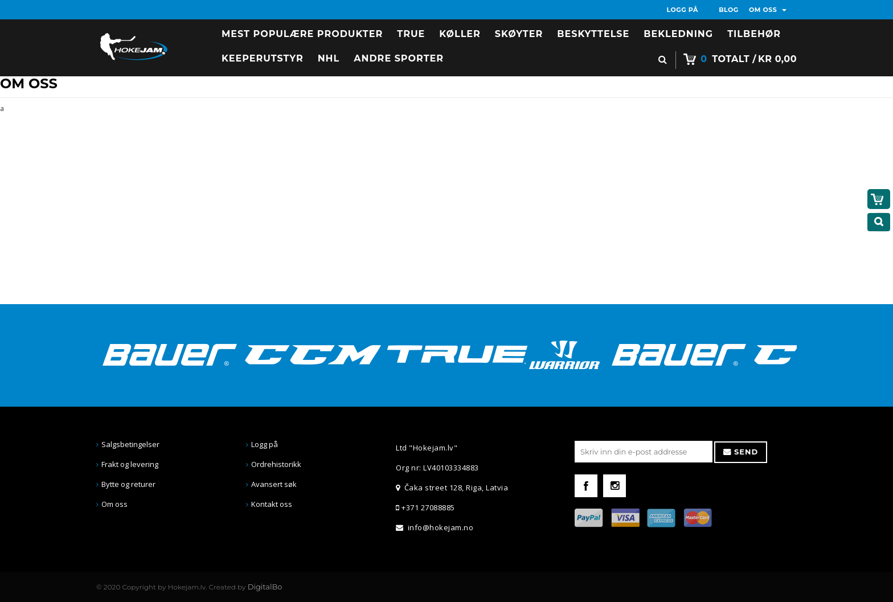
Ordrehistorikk (276, 464)
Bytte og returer (128, 484)
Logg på (264, 444)
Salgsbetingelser (130, 444)
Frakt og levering (129, 464)
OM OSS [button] (768, 10)
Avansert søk (274, 484)
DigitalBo (265, 586)
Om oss (114, 504)
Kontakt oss (271, 504)
